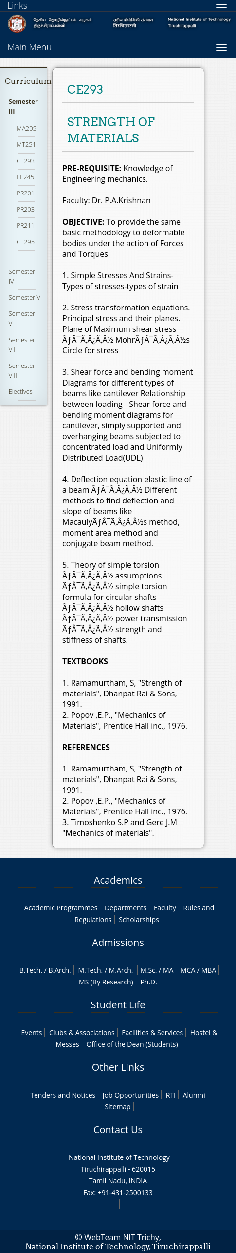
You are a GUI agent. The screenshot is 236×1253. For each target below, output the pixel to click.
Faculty (165, 907)
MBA (209, 970)
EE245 (25, 177)
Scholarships (139, 919)
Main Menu (29, 47)
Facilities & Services (152, 1032)
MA (168, 970)
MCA (188, 970)
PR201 (26, 193)
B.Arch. (60, 970)
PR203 (26, 209)
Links (17, 5)
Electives (21, 391)
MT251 (26, 144)
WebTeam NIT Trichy (121, 1237)
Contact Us (118, 1129)
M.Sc (147, 970)
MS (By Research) (106, 981)
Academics (118, 880)
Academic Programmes (61, 907)
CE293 (26, 160)
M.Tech (89, 970)
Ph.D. (148, 981)
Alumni (194, 1094)
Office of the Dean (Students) (132, 1044)
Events (31, 1032)
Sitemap (117, 1106)
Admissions (118, 942)
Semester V (24, 297)
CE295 (26, 241)
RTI (171, 1094)
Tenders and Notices (62, 1094)
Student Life (118, 1004)
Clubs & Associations (82, 1032)
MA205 (26, 128)
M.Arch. (121, 970)
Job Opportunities (131, 1094)
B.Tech (30, 970)
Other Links (118, 1067)
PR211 (26, 225)
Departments (125, 907)
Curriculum (28, 81)
